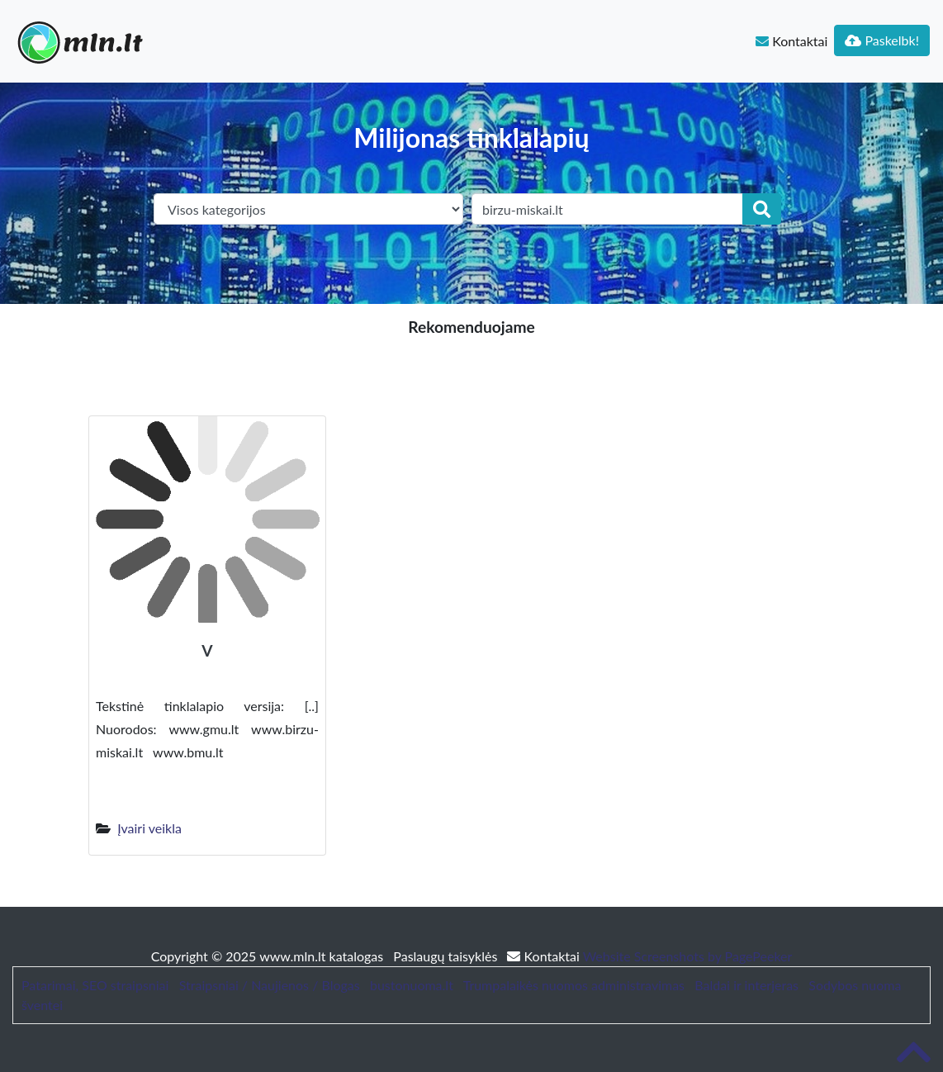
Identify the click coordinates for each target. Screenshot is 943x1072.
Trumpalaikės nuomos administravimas (574, 985)
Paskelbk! (882, 40)
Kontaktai (791, 41)
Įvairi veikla (149, 828)
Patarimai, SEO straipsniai (94, 985)
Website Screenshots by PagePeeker (688, 956)
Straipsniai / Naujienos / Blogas (269, 985)
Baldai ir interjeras (746, 985)
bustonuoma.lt (411, 985)
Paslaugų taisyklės (446, 956)
